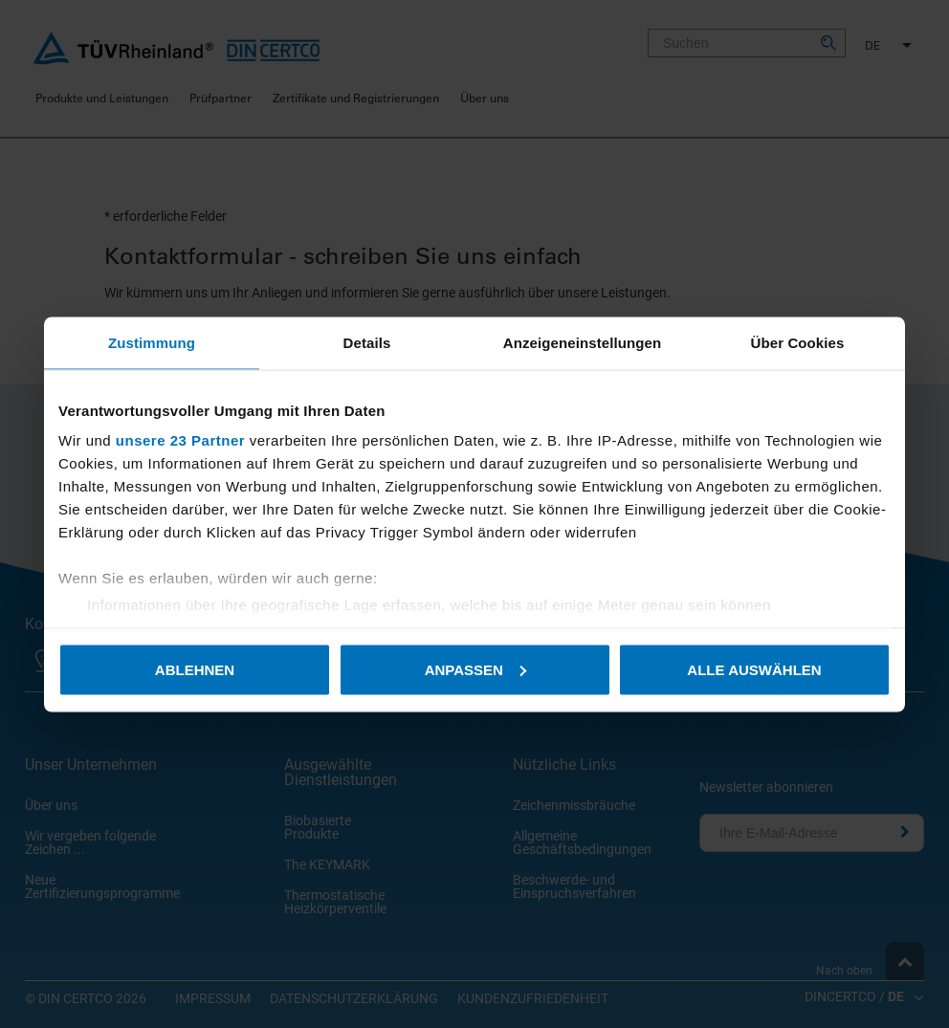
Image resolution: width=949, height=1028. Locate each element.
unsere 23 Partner (180, 440)
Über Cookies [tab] (798, 342)
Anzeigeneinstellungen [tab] (582, 342)
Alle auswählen (754, 669)
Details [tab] (367, 342)
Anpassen (475, 669)
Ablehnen (194, 669)
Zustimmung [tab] (151, 342)
